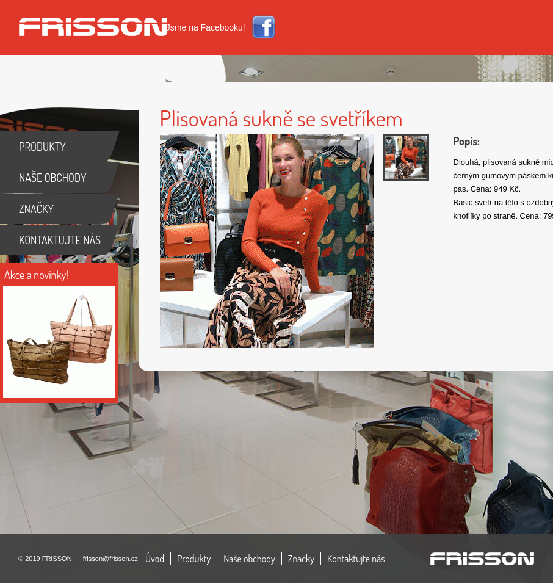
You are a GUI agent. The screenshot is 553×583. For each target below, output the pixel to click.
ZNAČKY (36, 208)
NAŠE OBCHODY (52, 177)
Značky (301, 558)
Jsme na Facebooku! (205, 27)
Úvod (154, 558)
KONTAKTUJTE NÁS (60, 240)
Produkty (194, 558)
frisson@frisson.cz (110, 558)
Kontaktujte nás (356, 558)
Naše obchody (249, 558)
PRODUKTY (42, 146)
